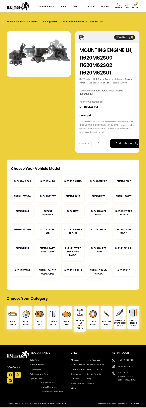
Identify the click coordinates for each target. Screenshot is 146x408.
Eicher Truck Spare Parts (52, 391)
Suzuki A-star (22, 181)
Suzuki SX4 (22, 211)
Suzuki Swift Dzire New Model (73, 251)
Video (74, 388)
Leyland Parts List (95, 369)
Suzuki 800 (22, 248)
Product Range (45, 6)
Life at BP (90, 6)
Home (10, 21)
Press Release (77, 383)
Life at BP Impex (78, 369)
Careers (75, 378)
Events (76, 6)
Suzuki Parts (22, 21)
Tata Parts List (93, 360)
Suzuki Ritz (98, 196)
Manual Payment (48, 387)
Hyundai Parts (36, 378)
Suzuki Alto (47, 181)
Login (126, 6)
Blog (89, 378)
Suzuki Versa (22, 270)
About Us (75, 360)
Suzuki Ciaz (124, 181)
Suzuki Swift (124, 196)
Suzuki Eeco (98, 229)
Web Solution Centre (129, 403)
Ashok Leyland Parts (39, 374)
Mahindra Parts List (95, 364)
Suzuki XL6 (123, 270)
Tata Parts (34, 360)
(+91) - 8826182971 (126, 360)
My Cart (135, 6)
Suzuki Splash (123, 248)
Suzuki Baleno (73, 181)
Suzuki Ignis (73, 196)
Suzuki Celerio (98, 181)
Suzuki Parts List (94, 374)
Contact (105, 6)
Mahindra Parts (37, 364)
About (64, 6)
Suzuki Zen (73, 211)
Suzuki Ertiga (22, 196)
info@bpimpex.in (125, 366)
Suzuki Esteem (22, 229)
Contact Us (76, 374)
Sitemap (91, 383)
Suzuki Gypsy (47, 196)
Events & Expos (78, 364)
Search (118, 6)
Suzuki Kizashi (73, 270)
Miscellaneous (47, 382)
